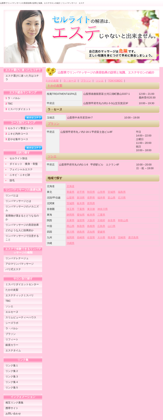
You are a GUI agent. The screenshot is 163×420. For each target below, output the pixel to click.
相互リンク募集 (14, 402)
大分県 (101, 237)
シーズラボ (11, 322)
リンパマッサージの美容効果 (22, 224)
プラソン (86, 80)
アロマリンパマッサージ (19, 263)
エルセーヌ (11, 311)
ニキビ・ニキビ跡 (17, 174)
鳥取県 (81, 226)
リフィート (11, 339)
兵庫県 (70, 220)
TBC (9, 103)
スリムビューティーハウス (20, 317)
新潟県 (81, 197)
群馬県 (91, 203)
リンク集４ (11, 382)
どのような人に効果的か (19, 230)
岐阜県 (91, 214)
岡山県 (70, 226)
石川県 (122, 197)
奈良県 (111, 220)
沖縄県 (70, 243)
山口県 (111, 226)
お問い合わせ (13, 413)
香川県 (70, 231)
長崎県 (81, 237)
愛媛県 (101, 231)
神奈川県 (102, 209)
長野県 (91, 197)
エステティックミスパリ (19, 295)
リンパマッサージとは (18, 200)
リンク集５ (11, 387)
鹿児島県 (133, 237)
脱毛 (10, 180)
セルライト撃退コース (19, 128)
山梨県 (70, 197)
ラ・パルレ (13, 98)
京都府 (101, 220)
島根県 (91, 226)
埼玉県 (70, 209)
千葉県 (81, 209)
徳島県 (81, 231)
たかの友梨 (52, 80)
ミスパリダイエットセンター (22, 284)
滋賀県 (81, 220)
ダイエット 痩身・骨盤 (21, 163)
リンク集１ (11, 365)
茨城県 (70, 203)
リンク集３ (11, 376)
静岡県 (70, 214)
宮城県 (111, 191)
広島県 (101, 226)
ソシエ (99, 80)
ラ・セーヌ (69, 80)
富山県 (111, 197)
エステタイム (13, 350)
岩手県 (81, 191)
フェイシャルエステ (19, 169)
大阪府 (91, 220)
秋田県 (91, 191)
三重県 (101, 214)
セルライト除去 (16, 158)
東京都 (91, 209)
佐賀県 (91, 237)
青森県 (70, 191)
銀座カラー (11, 344)
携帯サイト (11, 408)
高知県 (91, 231)
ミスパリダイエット (18, 109)
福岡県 (70, 237)
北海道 (70, 186)
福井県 (101, 197)
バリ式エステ (13, 269)
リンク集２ (11, 370)
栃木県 (81, 203)
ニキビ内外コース (16, 133)
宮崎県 (122, 237)
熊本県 (111, 237)
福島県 (122, 191)
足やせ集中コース (16, 139)
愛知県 (81, 214)
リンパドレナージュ (17, 258)
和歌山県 (123, 220)
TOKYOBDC (115, 80)
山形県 (101, 191)
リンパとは (11, 195)
